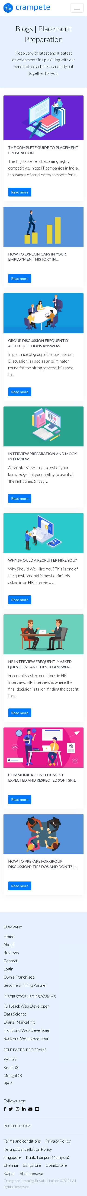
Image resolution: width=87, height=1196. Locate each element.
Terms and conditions (22, 1141)
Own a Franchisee (19, 977)
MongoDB (12, 1075)
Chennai (10, 1165)
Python (9, 1059)
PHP (7, 1083)
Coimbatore (56, 1165)
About (8, 944)
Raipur (9, 1173)
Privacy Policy (58, 1141)
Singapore (12, 1157)
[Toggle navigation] (77, 8)
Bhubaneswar (32, 1173)
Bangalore (32, 1165)
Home (8, 936)
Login (8, 969)
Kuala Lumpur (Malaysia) (47, 1157)
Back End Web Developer (26, 1038)
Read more (19, 192)
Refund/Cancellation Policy (27, 1149)
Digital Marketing (19, 1022)
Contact (10, 960)
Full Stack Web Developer (26, 1006)
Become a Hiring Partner (25, 985)
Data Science (15, 1014)
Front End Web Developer (26, 1030)
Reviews (11, 952)
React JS (10, 1067)
